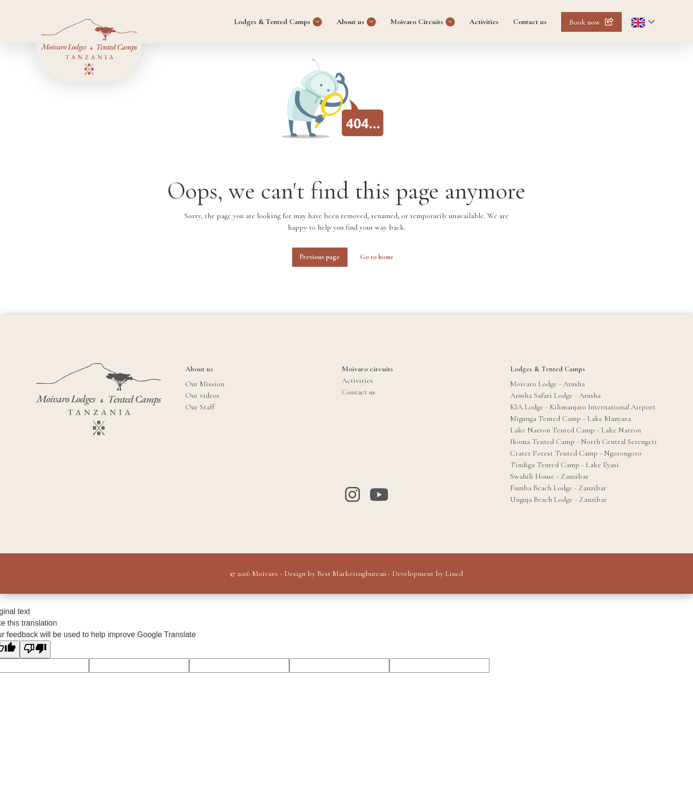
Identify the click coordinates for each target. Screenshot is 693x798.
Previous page (320, 257)
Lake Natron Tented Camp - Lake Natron (575, 430)
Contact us (530, 21)
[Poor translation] (35, 649)
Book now (584, 22)
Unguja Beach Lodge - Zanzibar (558, 499)
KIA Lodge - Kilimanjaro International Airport (582, 407)
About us (350, 21)
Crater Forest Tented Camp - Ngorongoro (576, 453)
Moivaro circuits (367, 369)
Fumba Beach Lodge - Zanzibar (558, 488)
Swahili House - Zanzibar (549, 476)
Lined (454, 573)
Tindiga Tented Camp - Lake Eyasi (564, 465)
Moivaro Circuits (416, 21)
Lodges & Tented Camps (272, 21)
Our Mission (204, 384)
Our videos (202, 395)
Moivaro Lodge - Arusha (547, 384)
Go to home (377, 257)
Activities (484, 21)
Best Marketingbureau (351, 573)
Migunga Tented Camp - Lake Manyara (570, 418)
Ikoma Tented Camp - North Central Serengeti (583, 441)
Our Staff (200, 407)
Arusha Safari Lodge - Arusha (555, 395)
